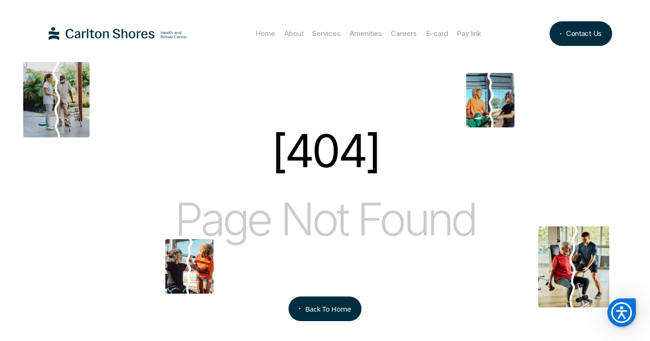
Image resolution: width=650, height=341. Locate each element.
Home (265, 33)
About (294, 33)
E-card (437, 33)
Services (326, 33)
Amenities (366, 33)
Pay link (469, 33)
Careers (404, 33)
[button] (621, 312)
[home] (118, 34)
